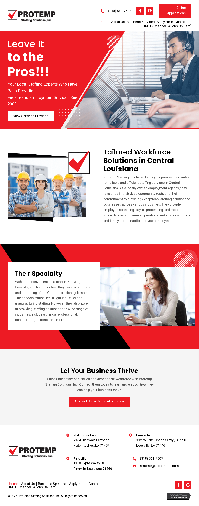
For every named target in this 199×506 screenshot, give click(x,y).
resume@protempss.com (159, 466)
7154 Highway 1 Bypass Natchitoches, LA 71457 (91, 443)
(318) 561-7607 (119, 11)
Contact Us (97, 484)
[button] (140, 11)
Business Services (52, 484)
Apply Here (77, 484)
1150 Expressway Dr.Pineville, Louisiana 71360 (92, 466)
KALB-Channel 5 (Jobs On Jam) (32, 487)
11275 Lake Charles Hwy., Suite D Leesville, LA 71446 (161, 443)
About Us (28, 484)
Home (13, 484)
